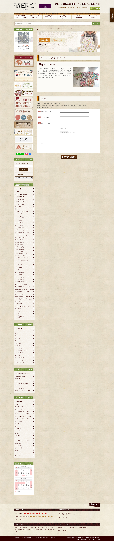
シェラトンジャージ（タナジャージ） (20, 217)
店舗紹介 (84, 7)
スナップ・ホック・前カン (22, 411)
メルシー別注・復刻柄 (21, 194)
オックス (17, 338)
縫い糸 (17, 433)
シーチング (18, 331)
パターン (17, 455)
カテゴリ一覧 (18, 328)
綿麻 (16, 333)
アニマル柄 (18, 313)
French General (19, 386)
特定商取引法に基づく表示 (42, 537)
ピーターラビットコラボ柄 (22, 291)
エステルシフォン (19, 272)
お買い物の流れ (62, 7)
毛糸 (16, 404)
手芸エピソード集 (62, 28)
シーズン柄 (18, 189)
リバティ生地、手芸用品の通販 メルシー (48, 28)
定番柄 (17, 191)
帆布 (16, 209)
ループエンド (18, 421)
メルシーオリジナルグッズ (22, 306)
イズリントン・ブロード (21, 230)
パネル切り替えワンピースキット (23, 299)
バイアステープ (19, 301)
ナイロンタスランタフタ (21, 257)
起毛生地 (17, 345)
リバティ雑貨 (18, 303)
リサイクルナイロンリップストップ (20, 250)
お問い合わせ (54, 537)
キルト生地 (18, 343)
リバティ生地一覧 (19, 196)
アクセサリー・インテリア (22, 440)
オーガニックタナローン (21, 211)
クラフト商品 (18, 448)
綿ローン (17, 335)
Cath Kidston (18, 378)
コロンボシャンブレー (21, 277)
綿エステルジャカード (21, 242)
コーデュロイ (18, 220)
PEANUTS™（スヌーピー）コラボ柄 (24, 289)
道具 (16, 426)
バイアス (17, 435)
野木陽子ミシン (19, 406)
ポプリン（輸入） (19, 247)
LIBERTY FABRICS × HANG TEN (23, 296)
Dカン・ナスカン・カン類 (22, 414)
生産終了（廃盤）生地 (21, 282)
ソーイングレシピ (19, 362)
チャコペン (18, 431)
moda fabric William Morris (22, 373)
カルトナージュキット (21, 357)
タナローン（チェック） (21, 204)
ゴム (16, 438)
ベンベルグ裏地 (19, 264)
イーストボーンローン (21, 237)
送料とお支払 (71, 7)
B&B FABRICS (19, 381)
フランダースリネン (20, 227)
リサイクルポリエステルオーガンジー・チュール (21, 254)
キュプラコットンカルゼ (21, 260)
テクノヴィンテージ (20, 267)
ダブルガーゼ (18, 274)
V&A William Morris (20, 376)
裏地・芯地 (18, 443)
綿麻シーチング (19, 239)
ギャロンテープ (19, 352)
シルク (17, 269)
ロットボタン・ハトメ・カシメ (23, 416)
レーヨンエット (19, 244)
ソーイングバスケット (21, 360)
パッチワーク (18, 445)
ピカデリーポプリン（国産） (22, 232)
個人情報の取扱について (27, 537)
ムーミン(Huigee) (19, 388)
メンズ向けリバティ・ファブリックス (21, 316)
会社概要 (17, 537)
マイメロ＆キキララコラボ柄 (22, 286)
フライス (17, 262)
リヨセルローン (19, 222)
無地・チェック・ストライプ (22, 390)
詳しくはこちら (20, 519)
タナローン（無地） (20, 201)
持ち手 (17, 423)
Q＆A (78, 7)
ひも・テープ (18, 409)
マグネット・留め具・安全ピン (23, 418)
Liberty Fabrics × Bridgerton (22, 235)
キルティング (18, 214)
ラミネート (18, 206)
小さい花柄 (18, 311)
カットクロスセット (20, 294)
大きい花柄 (18, 308)
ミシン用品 (18, 428)
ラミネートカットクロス (21, 350)
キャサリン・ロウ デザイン (22, 383)
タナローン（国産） (20, 199)
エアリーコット (19, 225)
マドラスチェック (19, 279)
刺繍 (16, 450)
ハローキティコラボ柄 (21, 284)
